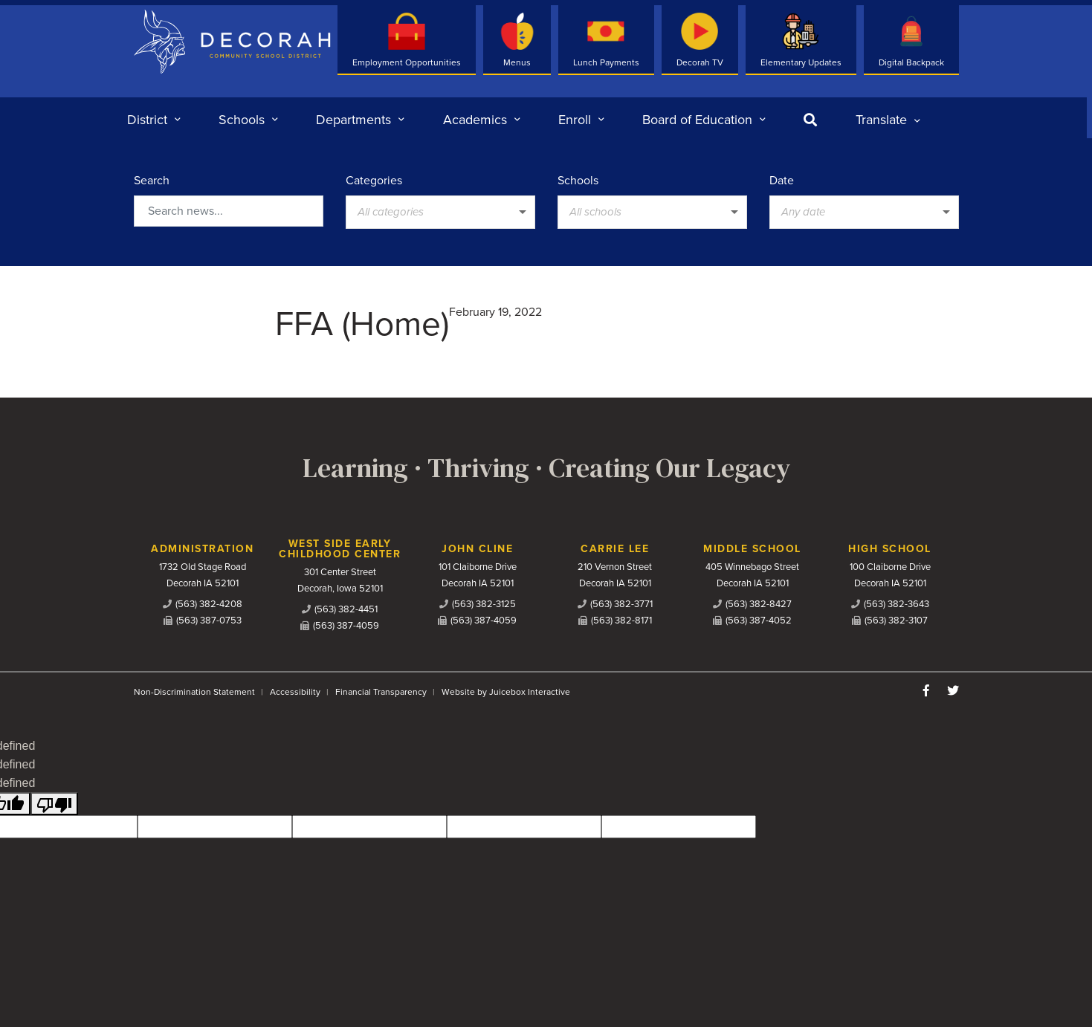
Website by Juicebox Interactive (506, 692)
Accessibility (295, 692)
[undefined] (54, 803)
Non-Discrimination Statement (194, 692)
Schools (578, 180)
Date (781, 180)
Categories (374, 180)
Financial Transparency (381, 692)
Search (151, 180)
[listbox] (888, 120)
